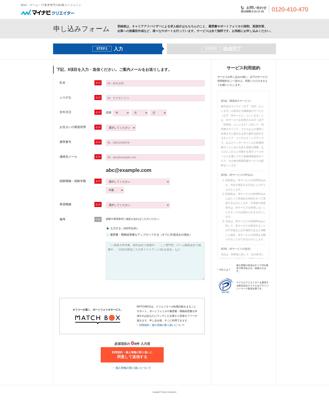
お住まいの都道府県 (73, 127)
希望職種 (65, 204)
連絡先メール (68, 156)
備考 (62, 219)
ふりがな (65, 97)
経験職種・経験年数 (73, 181)
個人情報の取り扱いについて (133, 367)
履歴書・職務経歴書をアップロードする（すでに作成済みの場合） (151, 234)
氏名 (62, 82)
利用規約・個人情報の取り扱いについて (162, 325)
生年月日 (65, 112)
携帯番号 (65, 142)
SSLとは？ (225, 269)
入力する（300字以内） (124, 228)
